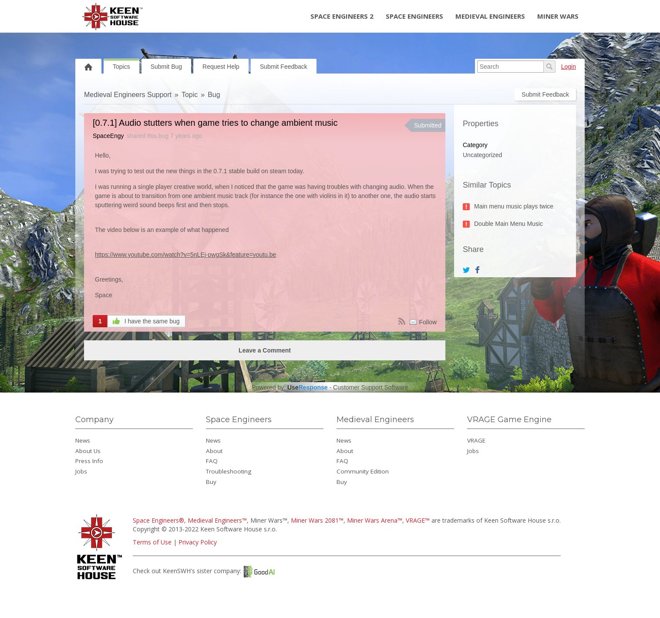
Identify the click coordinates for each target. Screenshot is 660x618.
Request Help (220, 66)
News (82, 440)
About (214, 451)
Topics (121, 66)
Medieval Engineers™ (217, 520)
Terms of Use (152, 542)
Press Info (89, 461)
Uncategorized (482, 154)
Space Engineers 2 (342, 16)
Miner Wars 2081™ (317, 520)
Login (568, 66)
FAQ (212, 461)
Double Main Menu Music (508, 223)
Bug (214, 94)
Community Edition (363, 471)
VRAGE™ (418, 520)
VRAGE (476, 440)
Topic (190, 94)
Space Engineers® (158, 520)
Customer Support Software (370, 387)
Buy (211, 482)
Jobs (81, 471)
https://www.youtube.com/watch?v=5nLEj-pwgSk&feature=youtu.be (185, 254)
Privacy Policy (197, 542)
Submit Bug (166, 66)
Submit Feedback (283, 66)
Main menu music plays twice (513, 206)
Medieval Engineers (490, 16)
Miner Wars (558, 16)
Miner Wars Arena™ (374, 520)
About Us (88, 451)
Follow (428, 322)
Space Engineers (414, 16)
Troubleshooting (228, 471)
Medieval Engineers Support (128, 94)
